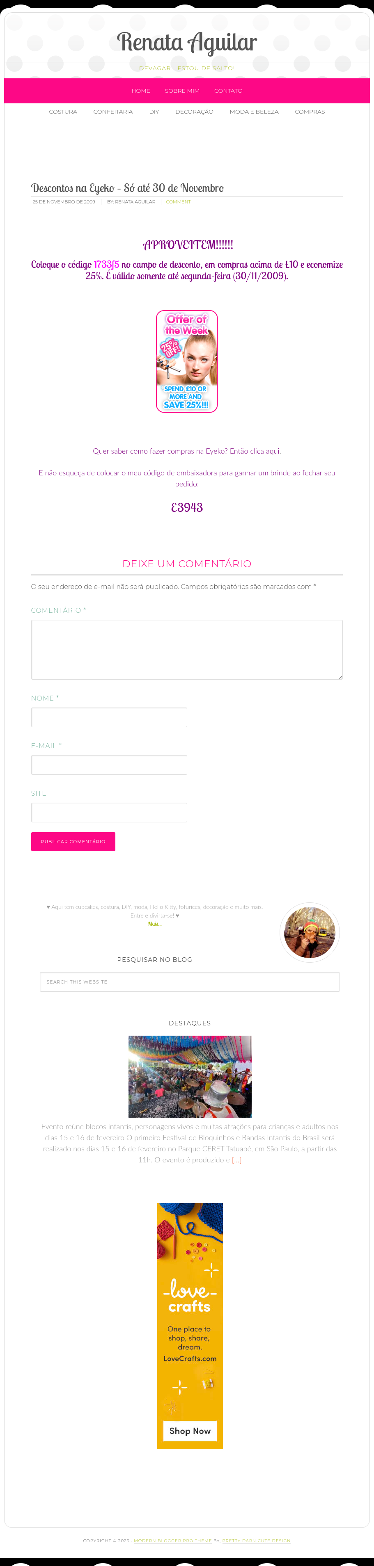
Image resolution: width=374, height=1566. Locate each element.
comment (178, 202)
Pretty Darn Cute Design (257, 1540)
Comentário (59, 610)
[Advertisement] (175, 149)
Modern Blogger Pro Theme (173, 1540)
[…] (236, 1159)
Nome (45, 698)
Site (39, 793)
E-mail (46, 746)
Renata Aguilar (187, 41)
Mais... (155, 923)
